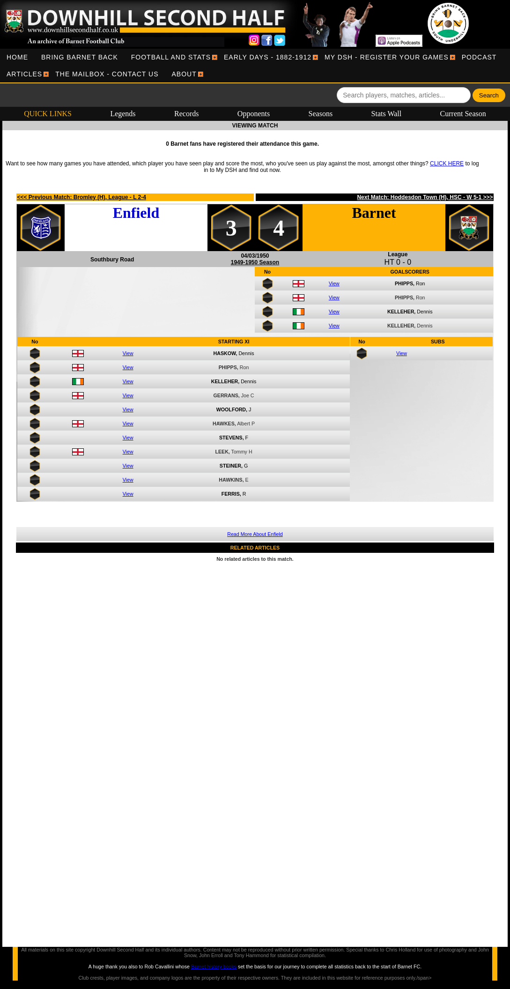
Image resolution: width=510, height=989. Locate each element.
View (334, 283)
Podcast (479, 57)
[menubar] (255, 65)
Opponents (253, 114)
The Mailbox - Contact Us (106, 74)
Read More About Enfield (254, 534)
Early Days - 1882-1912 (267, 57)
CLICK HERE (447, 163)
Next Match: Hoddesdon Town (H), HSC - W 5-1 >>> (425, 197)
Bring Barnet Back (79, 57)
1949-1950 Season (255, 262)
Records (186, 114)
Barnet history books (214, 966)
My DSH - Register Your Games (387, 57)
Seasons (321, 114)
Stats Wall (386, 114)
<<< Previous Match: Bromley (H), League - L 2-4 (81, 197)
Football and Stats (171, 57)
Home (17, 57)
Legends (122, 114)
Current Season (463, 114)
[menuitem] (17, 57)
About (184, 74)
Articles (24, 74)
